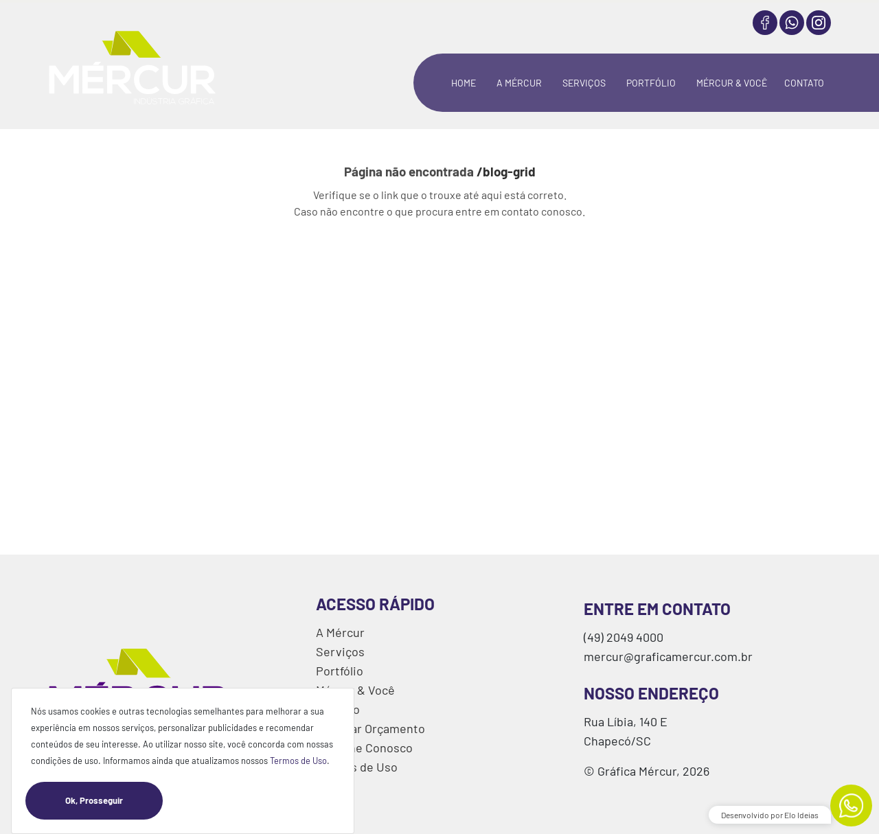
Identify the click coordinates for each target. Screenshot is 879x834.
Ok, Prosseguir (114, 801)
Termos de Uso (298, 760)
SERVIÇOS (584, 83)
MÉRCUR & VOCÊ (731, 83)
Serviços (340, 651)
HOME (463, 83)
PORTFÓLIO (651, 83)
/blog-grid (506, 171)
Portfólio (339, 670)
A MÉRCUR (519, 83)
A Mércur (340, 632)
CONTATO (804, 83)
